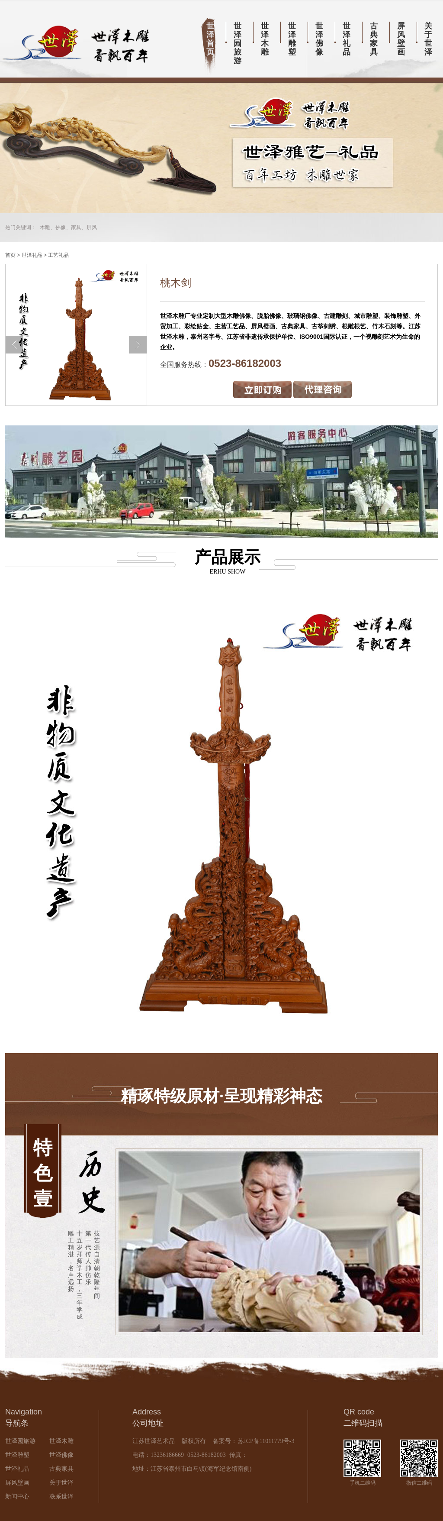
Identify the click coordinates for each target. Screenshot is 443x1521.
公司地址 (148, 1423)
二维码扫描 (362, 1423)
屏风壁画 (401, 39)
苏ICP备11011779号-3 (265, 1441)
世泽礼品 (346, 39)
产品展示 (221, 561)
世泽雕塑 (292, 39)
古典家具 (374, 39)
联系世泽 (61, 1496)
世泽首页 (210, 39)
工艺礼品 (58, 255)
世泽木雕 (265, 39)
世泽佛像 (319, 39)
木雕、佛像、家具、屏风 (68, 227)
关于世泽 (428, 39)
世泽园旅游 (237, 43)
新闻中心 (17, 1496)
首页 (10, 255)
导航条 (17, 1423)
